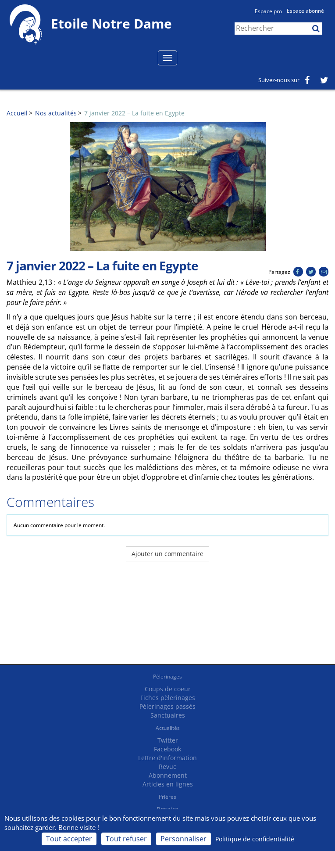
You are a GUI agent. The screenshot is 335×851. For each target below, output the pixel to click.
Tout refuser (126, 839)
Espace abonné (305, 10)
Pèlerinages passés (167, 706)
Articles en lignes (168, 784)
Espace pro (268, 11)
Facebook (167, 749)
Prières (167, 797)
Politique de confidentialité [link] (254, 839)
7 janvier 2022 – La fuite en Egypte (134, 113)
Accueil (17, 113)
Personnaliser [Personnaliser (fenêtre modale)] (183, 839)
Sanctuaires (167, 715)
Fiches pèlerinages (167, 697)
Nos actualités (56, 113)
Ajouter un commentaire (167, 553)
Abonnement (168, 775)
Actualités (168, 728)
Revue (168, 766)
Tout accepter (69, 839)
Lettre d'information (167, 758)
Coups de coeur (168, 689)
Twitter (167, 740)
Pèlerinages (167, 676)
